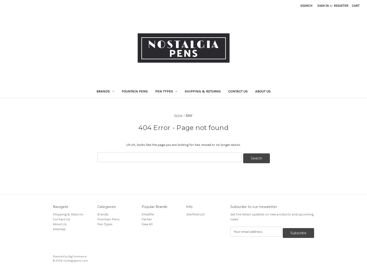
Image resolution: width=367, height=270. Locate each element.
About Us (263, 91)
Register (341, 6)
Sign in (323, 6)
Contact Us (238, 91)
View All (147, 223)
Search (306, 6)
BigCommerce (77, 253)
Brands (105, 91)
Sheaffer (148, 213)
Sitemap (59, 228)
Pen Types (166, 91)
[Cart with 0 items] (355, 5)
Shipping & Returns (203, 91)
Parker (147, 218)
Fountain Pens (135, 91)
